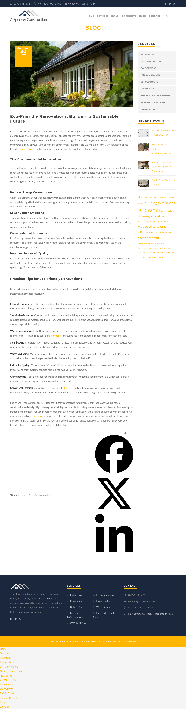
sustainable (44, 494)
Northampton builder (42, 598)
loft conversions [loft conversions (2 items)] (147, 232)
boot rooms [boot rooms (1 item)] (164, 197)
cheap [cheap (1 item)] (163, 211)
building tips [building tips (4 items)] (149, 209)
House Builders (150, 75)
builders (68, 387)
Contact (154, 16)
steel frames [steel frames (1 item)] (160, 252)
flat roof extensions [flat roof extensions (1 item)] (144, 221)
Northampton (135, 613)
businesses (38, 416)
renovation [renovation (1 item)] (161, 244)
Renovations (6, 684)
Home (90, 16)
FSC (76, 319)
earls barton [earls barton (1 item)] (171, 211)
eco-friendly (30, 494)
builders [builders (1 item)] (140, 203)
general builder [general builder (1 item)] (158, 221)
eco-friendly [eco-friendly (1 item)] (145, 217)
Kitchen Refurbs (8, 662)
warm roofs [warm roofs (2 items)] (156, 257)
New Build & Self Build (154, 102)
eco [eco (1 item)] (139, 217)
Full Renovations (151, 61)
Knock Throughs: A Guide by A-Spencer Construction (162, 166)
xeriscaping (55, 335)
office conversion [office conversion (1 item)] (144, 244)
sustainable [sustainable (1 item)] (170, 252)
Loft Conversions (9, 666)
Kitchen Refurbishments (155, 95)
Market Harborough (156, 613)
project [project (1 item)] (153, 244)
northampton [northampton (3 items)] (148, 238)
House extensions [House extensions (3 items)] (152, 226)
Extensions (147, 54)
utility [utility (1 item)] (145, 257)
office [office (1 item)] (162, 238)
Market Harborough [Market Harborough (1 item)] (165, 233)
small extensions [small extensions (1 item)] (165, 248)
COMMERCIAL (148, 109)
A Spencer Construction (99, 641)
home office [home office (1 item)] (168, 221)
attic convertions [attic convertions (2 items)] (148, 197)
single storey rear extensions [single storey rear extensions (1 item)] (148, 248)
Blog (142, 16)
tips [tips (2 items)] (140, 257)
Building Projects (123, 16)
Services (102, 16)
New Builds (6, 675)
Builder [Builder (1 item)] (171, 197)
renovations (25, 149)
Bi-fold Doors (149, 82)
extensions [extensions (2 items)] (157, 216)
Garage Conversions (11, 671)
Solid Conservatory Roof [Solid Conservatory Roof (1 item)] (146, 252)
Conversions (148, 68)
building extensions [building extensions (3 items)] (160, 203)
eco (21, 494)
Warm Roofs (148, 88)
